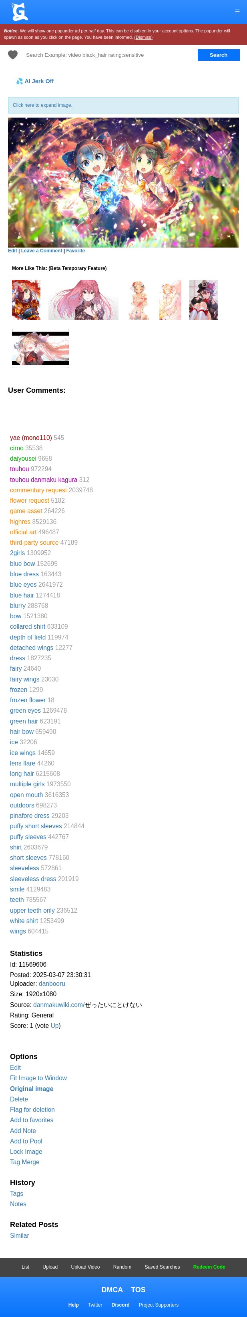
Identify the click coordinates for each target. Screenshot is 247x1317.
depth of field (28, 637)
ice (14, 742)
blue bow (22, 563)
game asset (26, 511)
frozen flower (28, 700)
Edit (15, 1067)
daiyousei (23, 458)
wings (18, 931)
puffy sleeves (28, 836)
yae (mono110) (31, 437)
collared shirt (27, 626)
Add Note (23, 1130)
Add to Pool (26, 1141)
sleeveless (24, 868)
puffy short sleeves (36, 826)
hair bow (22, 731)
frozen (18, 689)
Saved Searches (162, 1267)
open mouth (26, 794)
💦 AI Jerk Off (35, 81)
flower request (29, 500)
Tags (16, 1193)
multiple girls (27, 784)
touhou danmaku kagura (43, 479)
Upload (50, 1267)
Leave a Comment (41, 251)
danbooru (52, 983)
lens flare (22, 763)
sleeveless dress (33, 878)
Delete (19, 1099)
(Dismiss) (143, 37)
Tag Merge (25, 1162)
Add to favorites (31, 1120)
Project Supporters (159, 1305)
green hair (24, 721)
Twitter (95, 1305)
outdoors (22, 805)
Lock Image (26, 1151)
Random (122, 1267)
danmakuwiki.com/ (58, 1004)
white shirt (24, 920)
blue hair (22, 595)
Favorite (75, 251)
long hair (22, 773)
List (25, 1267)
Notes (18, 1204)
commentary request (38, 490)
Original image (31, 1088)
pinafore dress (30, 815)
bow (16, 616)
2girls (17, 553)
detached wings (31, 647)
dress (17, 658)
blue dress (24, 574)
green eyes (25, 710)
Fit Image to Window (38, 1078)
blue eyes (23, 584)
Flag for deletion (32, 1109)
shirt (16, 847)
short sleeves (28, 857)
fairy (16, 668)
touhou (19, 469)
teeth (17, 899)
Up (54, 1025)
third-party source (34, 542)
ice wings (23, 752)
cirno (17, 448)
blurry (18, 605)
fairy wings (25, 679)
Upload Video (85, 1267)
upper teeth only (32, 910)
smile (17, 889)
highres (20, 521)
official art (23, 532)
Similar (19, 1235)
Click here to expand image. (42, 105)
